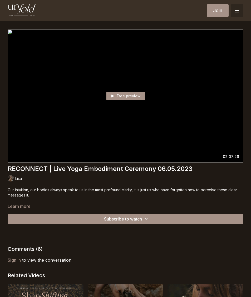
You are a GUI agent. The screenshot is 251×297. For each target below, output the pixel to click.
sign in (14, 260)
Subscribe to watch (126, 219)
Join (217, 10)
